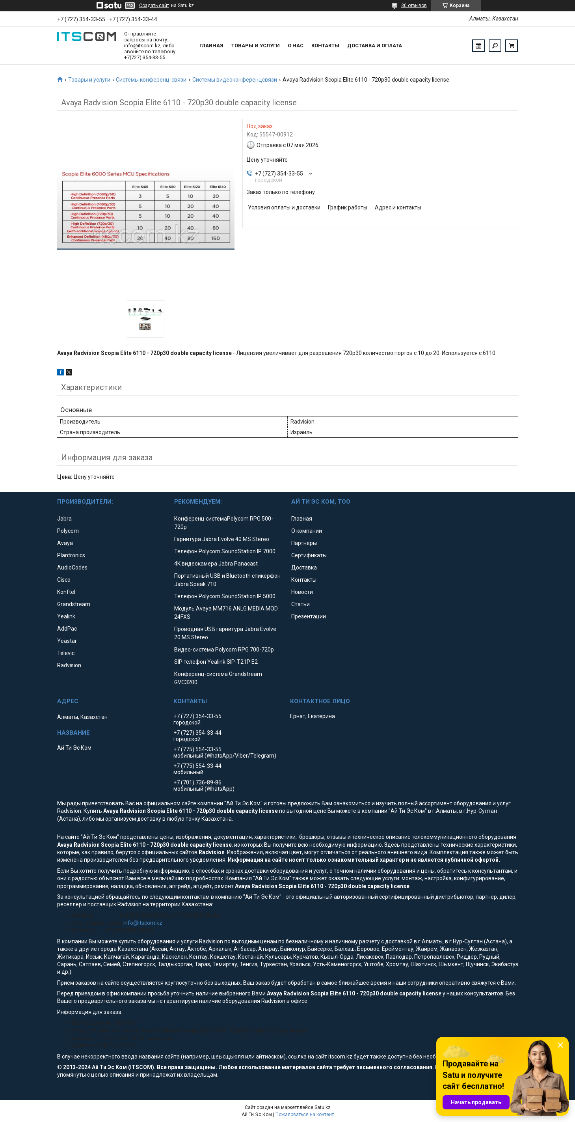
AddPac (67, 628)
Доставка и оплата (374, 46)
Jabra (64, 518)
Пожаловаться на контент (304, 1114)
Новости (302, 592)
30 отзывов (414, 5)
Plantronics (71, 555)
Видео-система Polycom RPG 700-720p (224, 649)
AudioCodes (72, 567)
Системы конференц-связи (151, 80)
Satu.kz (322, 1107)
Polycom (68, 531)
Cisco (64, 580)
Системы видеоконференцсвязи (234, 80)
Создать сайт (154, 5)
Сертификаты (309, 555)
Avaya (65, 543)
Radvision (69, 665)
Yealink (66, 616)
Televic (65, 653)
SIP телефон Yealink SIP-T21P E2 (216, 662)
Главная (211, 46)
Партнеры (304, 543)
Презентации (308, 616)
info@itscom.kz (142, 923)
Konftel (66, 592)
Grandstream (73, 604)
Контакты (325, 46)
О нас (295, 46)
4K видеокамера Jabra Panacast (216, 563)
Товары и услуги (255, 46)
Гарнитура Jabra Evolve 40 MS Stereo (221, 539)
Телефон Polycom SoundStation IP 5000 (224, 596)
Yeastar (67, 641)
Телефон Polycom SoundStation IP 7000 (224, 551)
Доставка (304, 567)
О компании (306, 531)
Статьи (300, 604)
